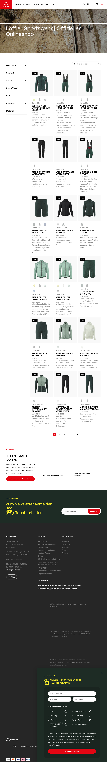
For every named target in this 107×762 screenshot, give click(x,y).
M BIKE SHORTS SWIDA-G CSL (39, 232)
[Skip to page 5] (68, 434)
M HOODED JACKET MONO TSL (65, 232)
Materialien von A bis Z (47, 564)
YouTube (65, 547)
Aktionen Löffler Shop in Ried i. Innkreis (58, 724)
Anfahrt (12, 577)
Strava (64, 550)
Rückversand (43, 547)
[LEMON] (34, 285)
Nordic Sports (83, 711)
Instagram (66, 541)
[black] (40, 99)
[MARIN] (34, 291)
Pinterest (65, 553)
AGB (14, 746)
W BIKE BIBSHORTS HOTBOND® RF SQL (88, 107)
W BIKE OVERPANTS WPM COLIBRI (65, 173)
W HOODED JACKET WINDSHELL (89, 354)
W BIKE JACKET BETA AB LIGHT (87, 232)
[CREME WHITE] (63, 285)
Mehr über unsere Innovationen (20, 479)
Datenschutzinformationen (31, 746)
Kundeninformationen (46, 550)
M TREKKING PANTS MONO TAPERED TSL (89, 408)
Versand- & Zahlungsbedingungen (46, 543)
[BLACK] (63, 99)
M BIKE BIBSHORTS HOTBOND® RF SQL (64, 107)
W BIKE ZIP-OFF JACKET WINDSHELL (65, 298)
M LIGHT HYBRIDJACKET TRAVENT (39, 409)
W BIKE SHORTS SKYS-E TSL (39, 354)
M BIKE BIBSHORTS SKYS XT (88, 173)
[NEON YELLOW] (34, 99)
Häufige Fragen (44, 553)
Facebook (66, 544)
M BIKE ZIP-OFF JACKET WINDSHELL (41, 298)
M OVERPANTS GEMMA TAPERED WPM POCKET (64, 409)
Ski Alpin (83, 720)
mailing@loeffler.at (84, 742)
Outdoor (58, 720)
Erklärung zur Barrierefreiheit (49, 570)
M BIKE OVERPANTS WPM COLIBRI (41, 173)
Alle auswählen (81, 724)
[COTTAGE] (45, 285)
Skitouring (83, 716)
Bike (58, 711)
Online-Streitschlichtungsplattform (49, 557)
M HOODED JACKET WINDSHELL (65, 354)
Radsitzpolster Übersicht (47, 562)
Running (58, 716)
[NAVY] (45, 224)
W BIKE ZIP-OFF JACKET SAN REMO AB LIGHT (41, 108)
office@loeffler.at (13, 569)
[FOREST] (45, 99)
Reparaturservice (45, 573)
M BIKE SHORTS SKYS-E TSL (87, 293)
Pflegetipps (42, 567)
